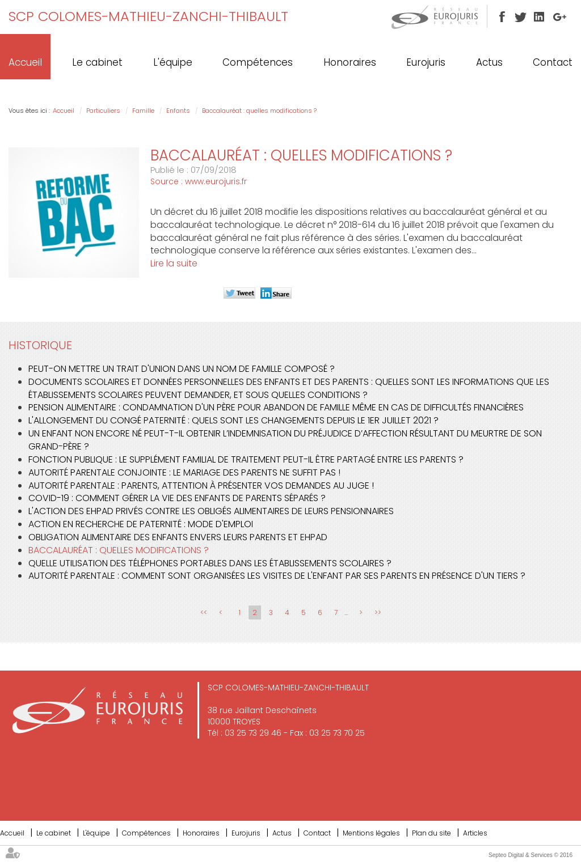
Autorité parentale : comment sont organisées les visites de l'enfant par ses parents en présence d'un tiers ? (276, 575)
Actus (489, 62)
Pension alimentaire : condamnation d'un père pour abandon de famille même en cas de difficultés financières (276, 407)
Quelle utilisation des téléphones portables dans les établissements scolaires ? (209, 563)
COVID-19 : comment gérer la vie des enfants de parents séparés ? (177, 497)
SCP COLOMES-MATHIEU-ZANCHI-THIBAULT (148, 16)
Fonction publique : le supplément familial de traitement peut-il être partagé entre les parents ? (246, 459)
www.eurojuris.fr (216, 181)
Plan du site (431, 833)
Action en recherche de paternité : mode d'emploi (140, 524)
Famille (143, 110)
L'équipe (172, 62)
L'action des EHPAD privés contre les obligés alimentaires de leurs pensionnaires (211, 511)
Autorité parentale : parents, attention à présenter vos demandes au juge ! (201, 485)
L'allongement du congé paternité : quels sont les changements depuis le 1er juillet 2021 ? (233, 420)
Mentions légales (371, 833)
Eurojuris (425, 62)
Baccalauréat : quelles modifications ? (259, 110)
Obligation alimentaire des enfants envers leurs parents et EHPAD (177, 537)
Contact (552, 62)
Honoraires (349, 62)
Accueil (25, 62)
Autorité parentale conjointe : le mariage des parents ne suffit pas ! (184, 472)
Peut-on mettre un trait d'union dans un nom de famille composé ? (181, 368)
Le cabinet (97, 62)
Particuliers (103, 110)
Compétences (257, 62)
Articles (475, 833)
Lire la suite (173, 263)
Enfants (178, 110)
